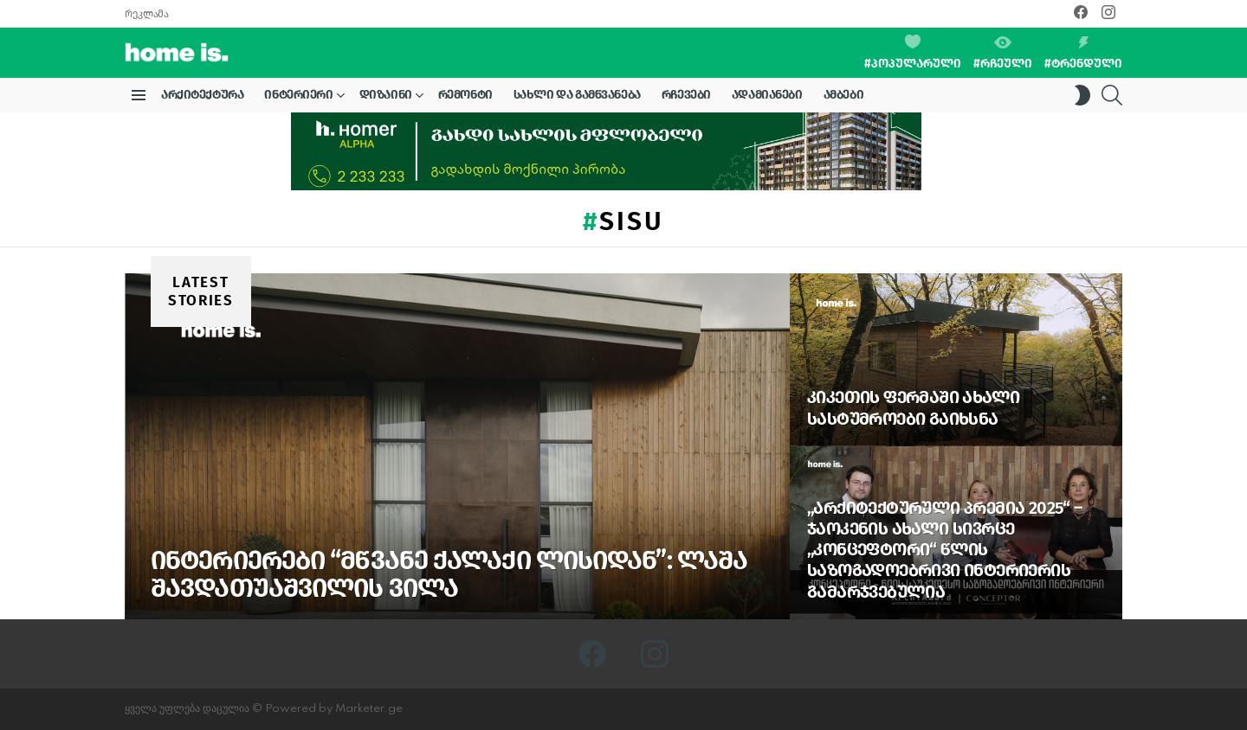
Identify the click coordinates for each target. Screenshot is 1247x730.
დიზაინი (385, 97)
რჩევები (686, 94)
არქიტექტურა (202, 94)
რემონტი (465, 94)
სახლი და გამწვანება (577, 94)
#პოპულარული (912, 53)
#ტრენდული (1083, 53)
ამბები (843, 94)
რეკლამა (146, 14)
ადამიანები (767, 94)
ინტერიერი (298, 97)
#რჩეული (1002, 53)
